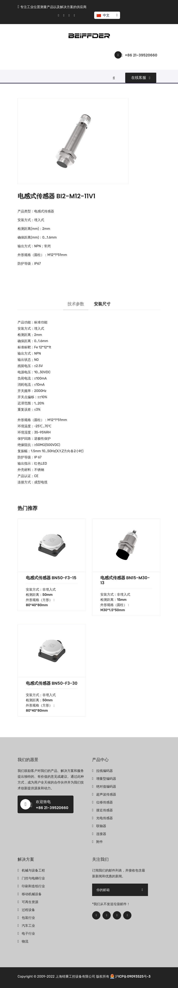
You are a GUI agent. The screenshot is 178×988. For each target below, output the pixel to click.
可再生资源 (30, 902)
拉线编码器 (104, 771)
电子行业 (28, 933)
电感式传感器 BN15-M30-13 (125, 580)
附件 (99, 842)
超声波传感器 (106, 794)
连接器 (101, 834)
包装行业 (28, 918)
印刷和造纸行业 (33, 886)
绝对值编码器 (106, 786)
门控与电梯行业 (33, 878)
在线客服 (140, 77)
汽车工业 (28, 926)
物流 (25, 941)
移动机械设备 (32, 894)
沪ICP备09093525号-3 (132, 976)
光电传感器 (104, 818)
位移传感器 (104, 802)
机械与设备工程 (33, 870)
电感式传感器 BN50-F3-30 (51, 683)
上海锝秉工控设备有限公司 (75, 976)
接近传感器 (104, 810)
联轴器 (101, 826)
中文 (107, 15)
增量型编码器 (106, 779)
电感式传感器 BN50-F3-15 (51, 578)
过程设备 (28, 910)
